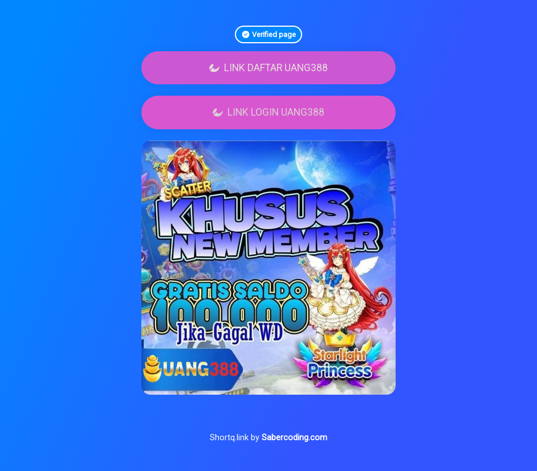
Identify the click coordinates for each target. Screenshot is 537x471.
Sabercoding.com (294, 438)
